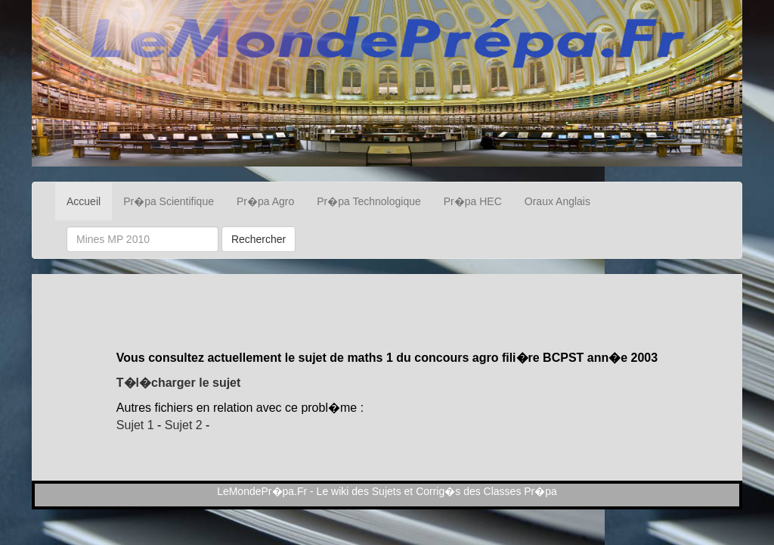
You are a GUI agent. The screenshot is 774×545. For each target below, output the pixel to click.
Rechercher (258, 239)
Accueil (84, 201)
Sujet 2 (184, 425)
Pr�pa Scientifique (168, 201)
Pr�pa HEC (473, 201)
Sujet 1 (135, 425)
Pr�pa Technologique (369, 201)
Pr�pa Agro (265, 201)
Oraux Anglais (557, 201)
